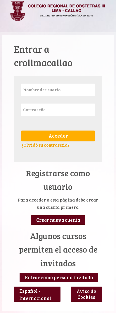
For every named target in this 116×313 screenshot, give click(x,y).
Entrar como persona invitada (59, 277)
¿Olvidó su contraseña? (45, 145)
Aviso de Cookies (86, 294)
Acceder (58, 136)
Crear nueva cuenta (58, 220)
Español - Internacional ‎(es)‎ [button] (35, 290)
